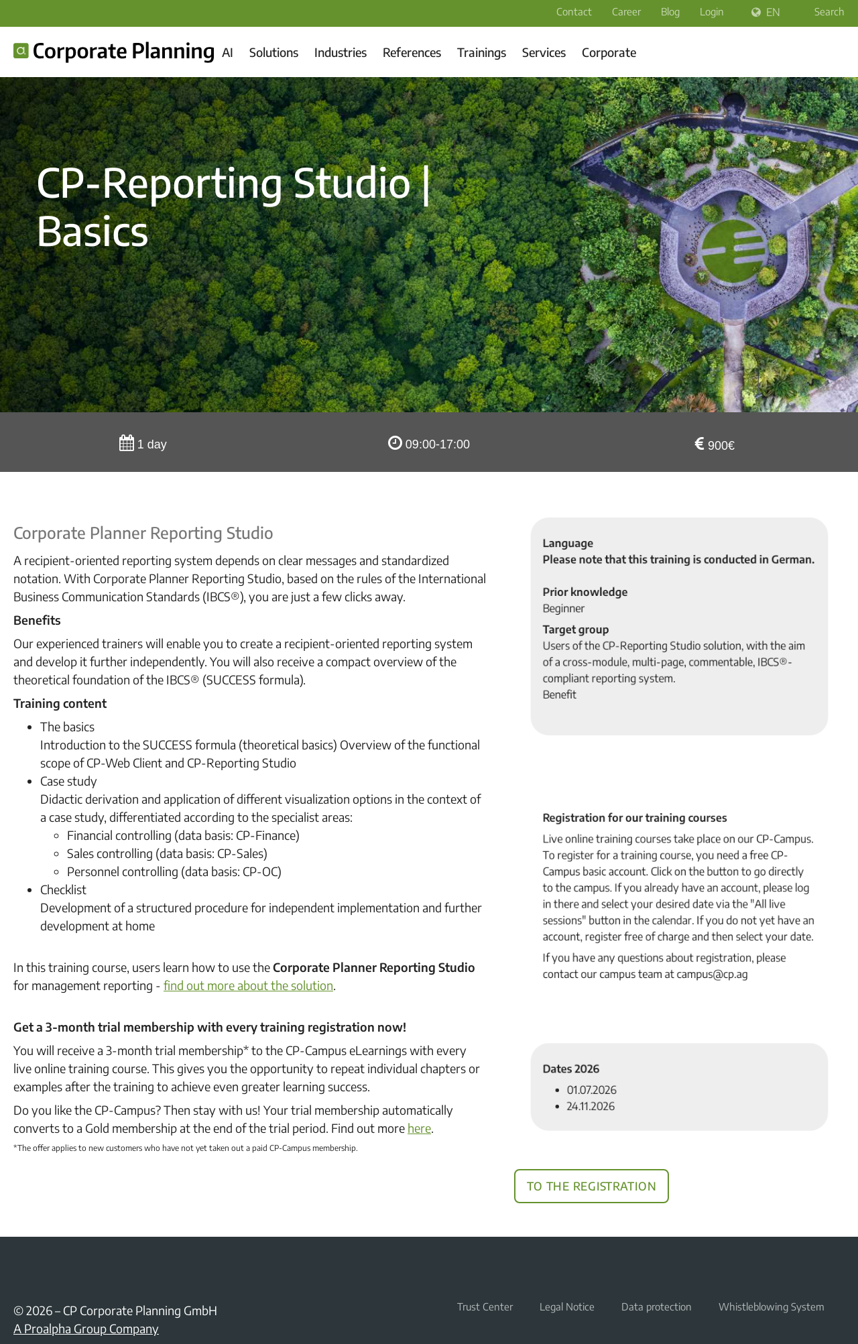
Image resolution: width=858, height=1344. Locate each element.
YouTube (54, 1268)
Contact (574, 11)
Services (544, 52)
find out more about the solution (248, 985)
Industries (340, 52)
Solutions (273, 52)
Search (821, 11)
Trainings (481, 52)
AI (227, 52)
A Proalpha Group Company (86, 1328)
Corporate (609, 52)
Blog (670, 11)
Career (626, 11)
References (412, 52)
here (419, 1128)
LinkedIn (21, 1268)
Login (712, 11)
